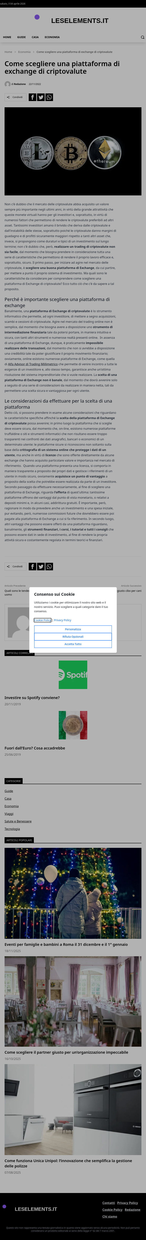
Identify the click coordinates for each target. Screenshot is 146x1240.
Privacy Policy (62, 620)
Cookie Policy (42, 620)
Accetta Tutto (73, 644)
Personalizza (73, 629)
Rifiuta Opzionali (73, 637)
